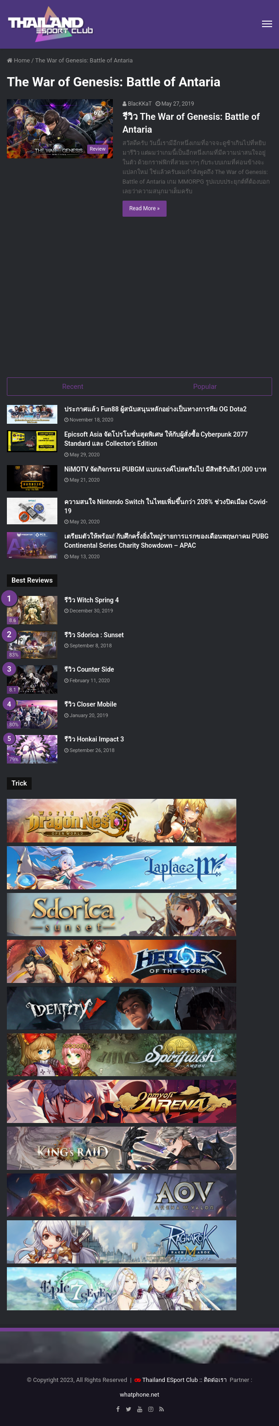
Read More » (144, 208)
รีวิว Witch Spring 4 (91, 600)
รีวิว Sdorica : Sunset (94, 635)
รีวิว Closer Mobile (90, 704)
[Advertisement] (139, 299)
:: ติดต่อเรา (213, 1379)
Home (18, 60)
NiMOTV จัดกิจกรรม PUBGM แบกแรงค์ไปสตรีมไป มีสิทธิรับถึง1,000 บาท (165, 469)
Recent (73, 386)
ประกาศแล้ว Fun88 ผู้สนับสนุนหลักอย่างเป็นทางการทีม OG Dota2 (155, 409)
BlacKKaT (137, 104)
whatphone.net (139, 1394)
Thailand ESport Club (170, 1379)
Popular (205, 386)
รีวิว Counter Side (89, 669)
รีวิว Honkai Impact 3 (94, 739)
